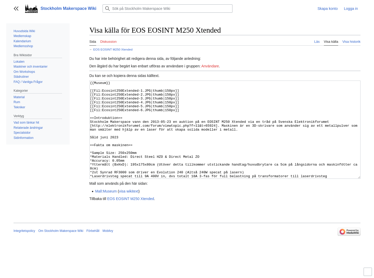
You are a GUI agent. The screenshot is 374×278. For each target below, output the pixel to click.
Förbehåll (92, 250)
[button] (16, 8)
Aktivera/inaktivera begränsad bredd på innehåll (368, 274)
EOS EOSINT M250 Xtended (112, 49)
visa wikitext (128, 211)
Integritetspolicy (24, 250)
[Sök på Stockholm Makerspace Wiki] (167, 8)
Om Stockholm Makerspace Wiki (60, 250)
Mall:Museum (106, 211)
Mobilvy (108, 250)
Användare (210, 66)
